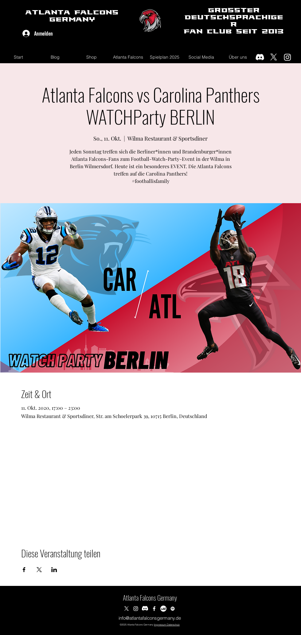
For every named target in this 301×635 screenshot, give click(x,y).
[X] (273, 57)
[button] (128, 57)
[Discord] (259, 57)
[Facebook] (154, 609)
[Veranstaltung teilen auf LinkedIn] (54, 569)
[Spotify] (173, 609)
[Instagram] (287, 57)
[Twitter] (126, 609)
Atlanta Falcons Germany (150, 597)
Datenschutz (173, 624)
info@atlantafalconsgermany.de (150, 618)
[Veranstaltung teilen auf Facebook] (24, 569)
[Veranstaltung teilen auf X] (39, 569)
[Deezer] (163, 609)
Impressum (160, 624)
